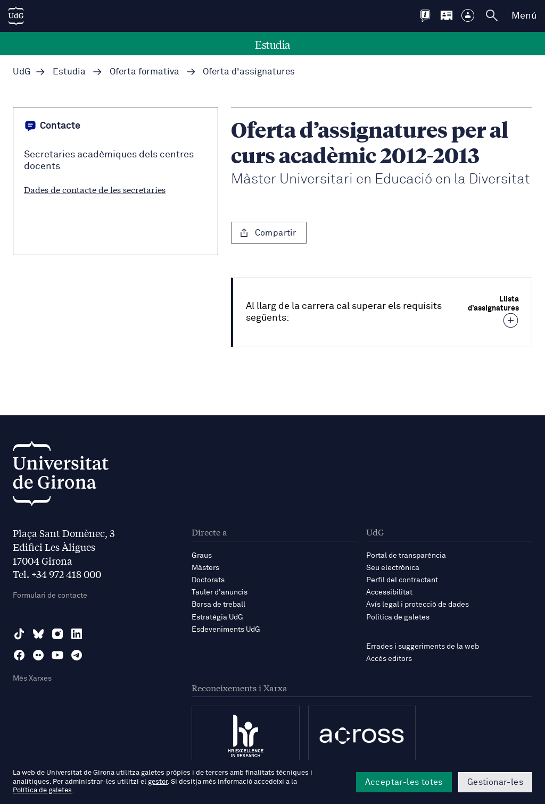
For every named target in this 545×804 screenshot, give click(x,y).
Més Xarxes (32, 678)
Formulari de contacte (50, 595)
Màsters (205, 568)
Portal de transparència (406, 555)
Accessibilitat (389, 592)
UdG (22, 72)
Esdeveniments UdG (226, 629)
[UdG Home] (16, 16)
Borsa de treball (218, 604)
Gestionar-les (495, 782)
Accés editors (389, 659)
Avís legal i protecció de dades (417, 604)
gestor (158, 781)
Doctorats (208, 580)
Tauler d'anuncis (219, 592)
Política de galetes (398, 617)
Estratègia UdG (217, 617)
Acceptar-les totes (404, 782)
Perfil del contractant (402, 580)
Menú (523, 16)
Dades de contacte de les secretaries (95, 189)
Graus (202, 555)
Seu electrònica (392, 568)
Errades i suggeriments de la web (422, 646)
